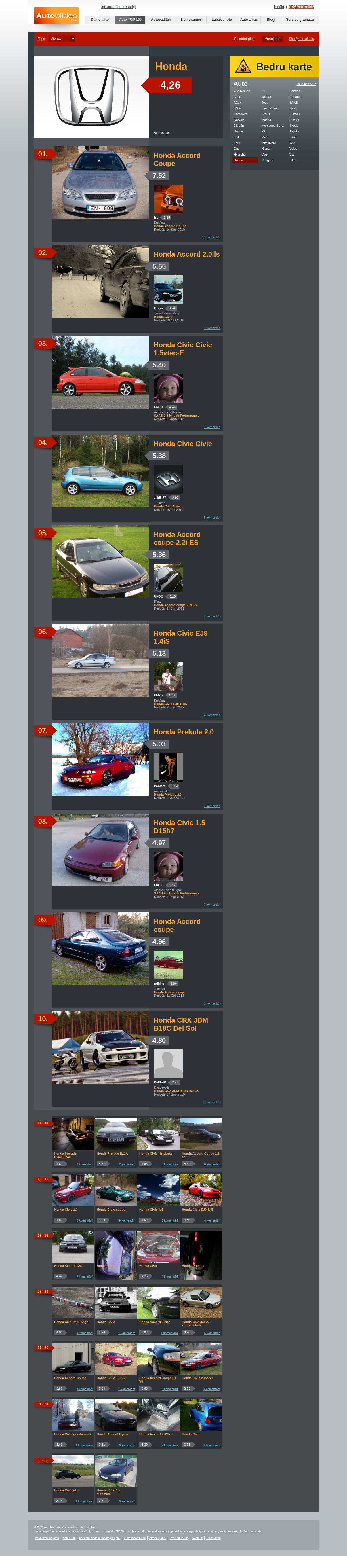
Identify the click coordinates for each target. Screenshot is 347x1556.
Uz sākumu (213, 1538)
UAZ (292, 137)
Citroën (239, 125)
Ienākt (279, 7)
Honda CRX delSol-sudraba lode (196, 1323)
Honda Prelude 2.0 (184, 732)
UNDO (158, 596)
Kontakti (197, 1538)
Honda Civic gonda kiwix (72, 1434)
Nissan (266, 148)
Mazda (266, 120)
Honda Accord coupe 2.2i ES (177, 538)
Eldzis (158, 695)
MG (264, 131)
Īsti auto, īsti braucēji (118, 7)
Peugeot (267, 160)
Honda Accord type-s (112, 1434)
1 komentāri (212, 806)
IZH (264, 91)
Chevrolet (240, 114)
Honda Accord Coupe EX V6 (158, 1379)
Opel (265, 154)
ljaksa (158, 308)
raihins (159, 983)
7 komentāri (85, 1164)
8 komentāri (212, 517)
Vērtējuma (273, 39)
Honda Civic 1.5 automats (108, 1492)
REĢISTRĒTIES (301, 7)
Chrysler (239, 120)
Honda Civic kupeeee (198, 1378)
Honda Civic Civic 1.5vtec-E (183, 349)
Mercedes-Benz (273, 125)
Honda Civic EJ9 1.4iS (181, 637)
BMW (237, 108)
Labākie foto (222, 20)
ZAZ (292, 160)
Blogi (271, 20)
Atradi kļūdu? (157, 1538)
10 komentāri (211, 237)
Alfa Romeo (242, 91)
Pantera (159, 786)
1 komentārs (126, 1333)
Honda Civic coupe (111, 1209)
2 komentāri (127, 1164)
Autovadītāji (161, 20)
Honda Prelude (193, 1265)
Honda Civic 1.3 (66, 1209)
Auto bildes (56, 19)
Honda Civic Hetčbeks (156, 1153)
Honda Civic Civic (183, 444)
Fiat (236, 137)
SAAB (293, 102)
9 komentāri (127, 1220)
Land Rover (270, 108)
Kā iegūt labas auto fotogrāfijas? (99, 1538)
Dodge (238, 131)
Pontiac (294, 91)
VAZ (292, 143)
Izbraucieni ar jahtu (47, 1538)
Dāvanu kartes (179, 1538)
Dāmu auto (100, 20)
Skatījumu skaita (301, 39)
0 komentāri (212, 328)
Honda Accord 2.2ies (154, 1322)
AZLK (238, 102)
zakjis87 (160, 497)
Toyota (294, 131)
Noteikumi (69, 1538)
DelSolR (160, 1082)
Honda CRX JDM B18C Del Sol (181, 1024)
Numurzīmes (191, 20)
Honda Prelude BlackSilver (65, 1155)
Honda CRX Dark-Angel (71, 1322)
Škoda (293, 125)
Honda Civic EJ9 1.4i (197, 1209)
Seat (292, 108)
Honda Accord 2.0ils (187, 254)
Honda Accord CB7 (68, 1265)
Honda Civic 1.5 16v (111, 1378)
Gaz (236, 148)
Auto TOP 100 (130, 20)
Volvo (293, 148)
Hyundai (239, 154)
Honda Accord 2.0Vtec (156, 1434)
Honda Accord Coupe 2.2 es (200, 1155)
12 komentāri (211, 715)
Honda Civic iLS (151, 1209)
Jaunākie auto (307, 84)
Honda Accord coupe (177, 925)
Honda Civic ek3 (66, 1490)
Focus (158, 407)
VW (292, 154)
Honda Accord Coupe (177, 159)
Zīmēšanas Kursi (135, 1538)
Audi (237, 96)
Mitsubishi (269, 143)
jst (156, 217)
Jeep (265, 102)
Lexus (266, 114)
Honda (238, 160)
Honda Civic (106, 1265)
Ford (237, 143)
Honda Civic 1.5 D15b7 (179, 827)
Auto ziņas (249, 20)
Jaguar (266, 96)
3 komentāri (212, 427)
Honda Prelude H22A (112, 1153)
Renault (294, 96)
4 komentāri (212, 1220)
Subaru (294, 114)
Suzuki (294, 120)
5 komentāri (212, 616)
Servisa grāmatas (300, 20)
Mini (264, 137)
